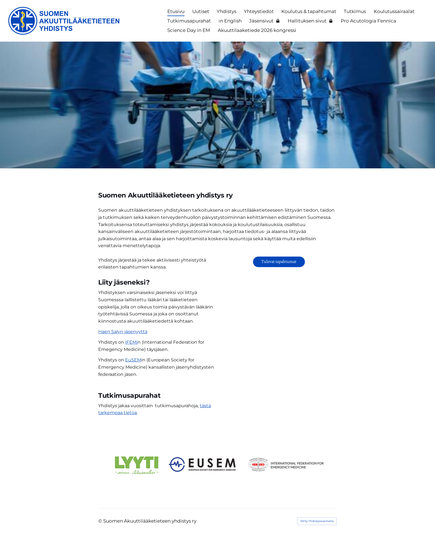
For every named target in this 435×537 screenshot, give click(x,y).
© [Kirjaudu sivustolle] (100, 521)
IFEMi (131, 342)
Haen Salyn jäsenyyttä (122, 331)
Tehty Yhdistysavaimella (317, 521)
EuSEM (133, 360)
